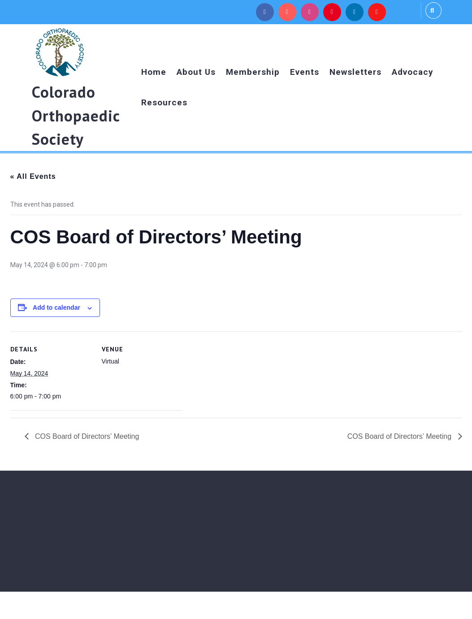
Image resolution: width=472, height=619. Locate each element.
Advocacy (412, 72)
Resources (164, 102)
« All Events (33, 176)
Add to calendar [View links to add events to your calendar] (56, 307)
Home (153, 72)
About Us (196, 72)
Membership (253, 72)
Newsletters (355, 72)
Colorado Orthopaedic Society (76, 115)
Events (304, 72)
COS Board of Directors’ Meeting (86, 436)
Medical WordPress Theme (205, 605)
